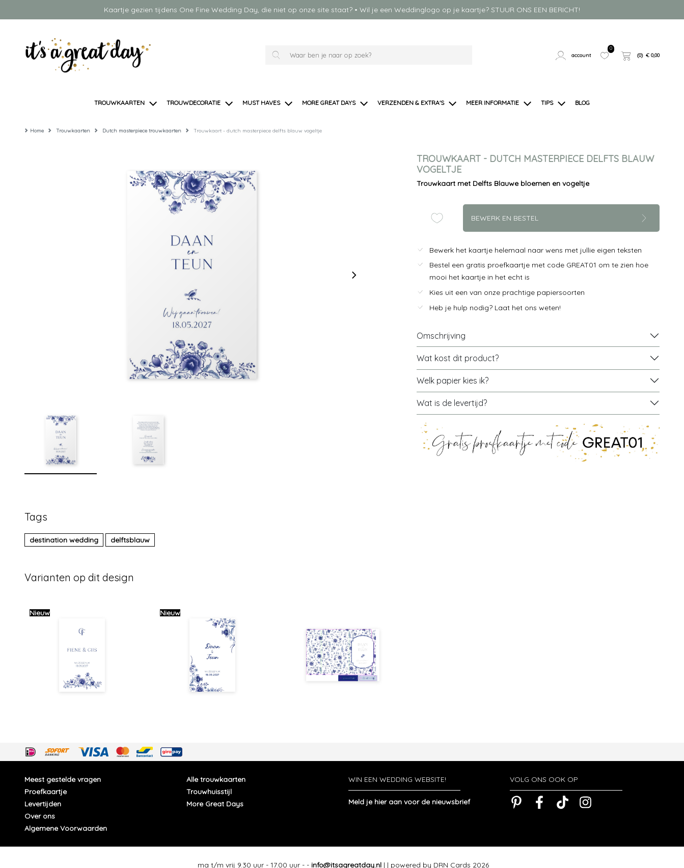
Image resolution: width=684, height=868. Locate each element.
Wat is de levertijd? (452, 388)
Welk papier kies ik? (452, 365)
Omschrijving (441, 320)
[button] (574, 55)
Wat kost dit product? (458, 343)
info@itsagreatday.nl (346, 849)
